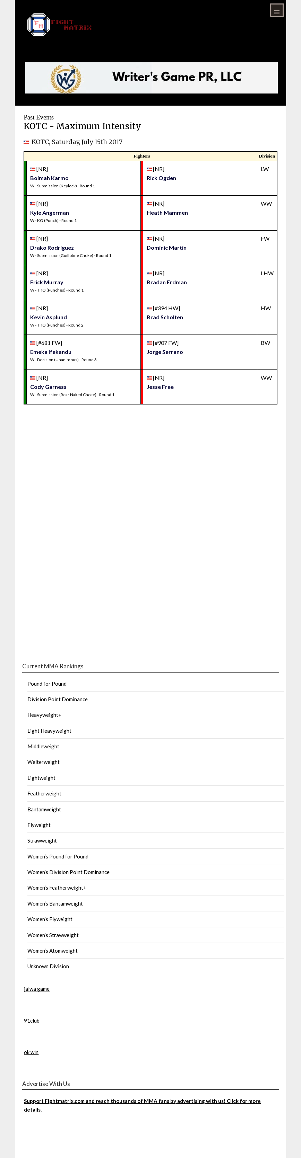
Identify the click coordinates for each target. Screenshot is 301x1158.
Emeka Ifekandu (50, 351)
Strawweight (42, 840)
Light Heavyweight (49, 731)
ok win (31, 1052)
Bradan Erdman (167, 282)
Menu (277, 10)
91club (32, 1020)
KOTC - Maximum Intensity (82, 126)
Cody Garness (48, 386)
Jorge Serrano (165, 351)
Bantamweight (44, 809)
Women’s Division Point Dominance (68, 872)
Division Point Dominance (57, 699)
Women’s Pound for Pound (57, 856)
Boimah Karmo (49, 178)
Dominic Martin (167, 247)
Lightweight (41, 778)
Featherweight (44, 793)
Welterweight (43, 762)
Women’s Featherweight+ (56, 887)
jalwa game (37, 989)
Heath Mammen (167, 212)
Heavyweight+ (44, 715)
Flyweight (39, 825)
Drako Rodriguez (52, 247)
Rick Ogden (161, 178)
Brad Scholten (165, 317)
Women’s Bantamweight (55, 903)
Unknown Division (48, 966)
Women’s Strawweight (53, 935)
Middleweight (43, 746)
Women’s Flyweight (49, 919)
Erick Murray (46, 282)
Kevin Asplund (48, 317)
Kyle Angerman (49, 212)
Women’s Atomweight (52, 950)
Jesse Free (160, 386)
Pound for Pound (47, 683)
